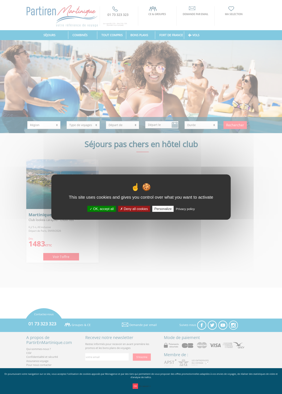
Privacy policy (185, 208)
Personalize (163, 208)
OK (135, 386)
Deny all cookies (134, 208)
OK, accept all (102, 208)
